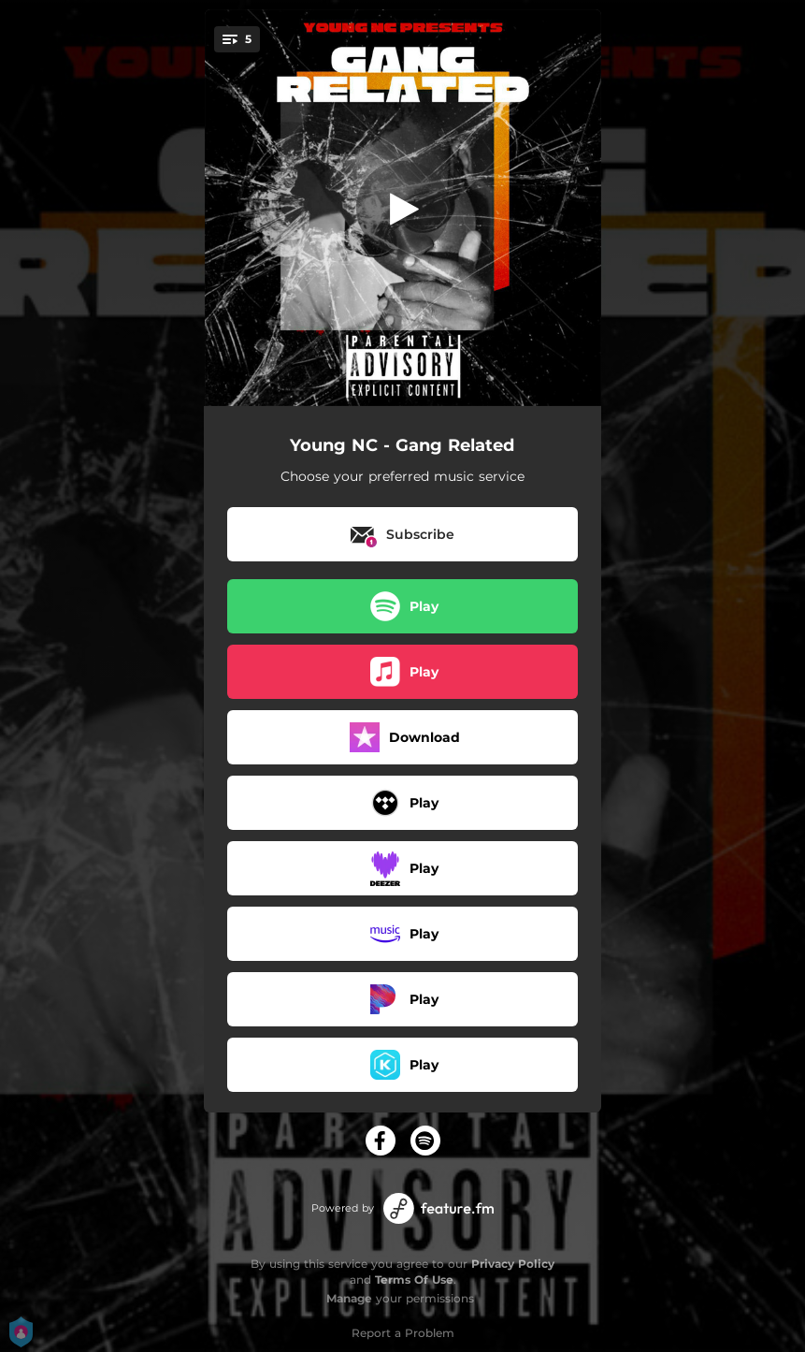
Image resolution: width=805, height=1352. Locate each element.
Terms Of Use (414, 1279)
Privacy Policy (512, 1264)
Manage (349, 1298)
